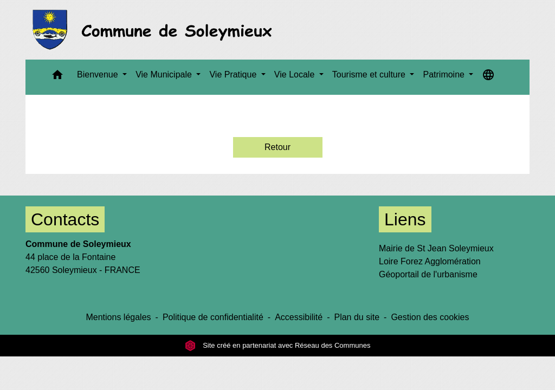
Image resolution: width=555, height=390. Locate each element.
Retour (277, 147)
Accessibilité (298, 317)
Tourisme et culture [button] (370, 74)
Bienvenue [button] (98, 74)
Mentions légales (118, 317)
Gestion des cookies (430, 317)
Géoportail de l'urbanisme (428, 274)
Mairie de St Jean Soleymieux (436, 248)
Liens (405, 219)
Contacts (65, 219)
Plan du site (356, 317)
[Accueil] (155, 29)
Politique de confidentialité (213, 317)
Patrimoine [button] (445, 74)
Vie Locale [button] (295, 74)
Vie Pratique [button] (234, 74)
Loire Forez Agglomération (430, 261)
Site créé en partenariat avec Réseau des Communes (278, 345)
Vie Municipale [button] (164, 74)
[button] (57, 77)
